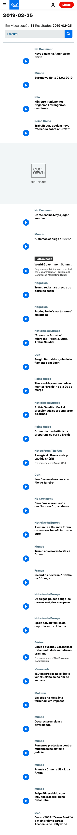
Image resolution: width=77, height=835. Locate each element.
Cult (37, 354)
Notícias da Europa (47, 330)
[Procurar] (38, 34)
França (39, 570)
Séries (39, 642)
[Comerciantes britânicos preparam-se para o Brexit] (54, 437)
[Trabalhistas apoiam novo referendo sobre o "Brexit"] (54, 131)
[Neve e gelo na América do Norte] (54, 59)
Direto (66, 4)
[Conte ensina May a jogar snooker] (54, 220)
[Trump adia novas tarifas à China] (54, 557)
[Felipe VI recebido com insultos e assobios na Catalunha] (54, 799)
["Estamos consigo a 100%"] (54, 244)
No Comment (44, 49)
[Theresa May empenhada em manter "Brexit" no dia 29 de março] (54, 389)
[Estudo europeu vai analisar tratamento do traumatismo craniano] (54, 653)
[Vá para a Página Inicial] (14, 5)
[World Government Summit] (54, 269)
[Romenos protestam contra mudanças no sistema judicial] (54, 751)
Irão (37, 96)
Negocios (41, 282)
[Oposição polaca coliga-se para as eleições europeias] (54, 604)
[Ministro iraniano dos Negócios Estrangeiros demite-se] (54, 107)
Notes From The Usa (48, 450)
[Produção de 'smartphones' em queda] (54, 317)
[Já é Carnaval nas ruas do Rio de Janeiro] (54, 485)
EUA (37, 812)
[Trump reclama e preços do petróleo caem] (54, 293)
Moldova (40, 693)
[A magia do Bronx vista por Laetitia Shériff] (54, 461)
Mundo (39, 72)
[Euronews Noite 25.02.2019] (54, 83)
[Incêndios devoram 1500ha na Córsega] (54, 581)
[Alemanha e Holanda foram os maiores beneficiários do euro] (54, 533)
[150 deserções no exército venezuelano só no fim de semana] (54, 679)
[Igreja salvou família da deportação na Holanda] (54, 628)
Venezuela (42, 669)
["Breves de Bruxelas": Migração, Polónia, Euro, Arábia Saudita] (54, 341)
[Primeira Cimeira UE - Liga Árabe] (54, 775)
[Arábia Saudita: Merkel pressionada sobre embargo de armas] (54, 413)
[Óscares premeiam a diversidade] (54, 727)
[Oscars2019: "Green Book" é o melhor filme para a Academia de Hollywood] (54, 823)
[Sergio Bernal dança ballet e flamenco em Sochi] (54, 365)
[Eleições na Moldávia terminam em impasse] (54, 703)
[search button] (68, 34)
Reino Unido (43, 120)
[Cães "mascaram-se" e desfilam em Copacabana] (54, 509)
